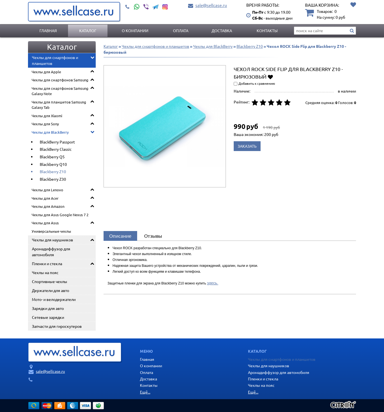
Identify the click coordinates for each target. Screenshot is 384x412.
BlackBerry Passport (57, 141)
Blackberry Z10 (53, 171)
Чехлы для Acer (45, 198)
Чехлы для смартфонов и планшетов (55, 60)
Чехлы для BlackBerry (50, 132)
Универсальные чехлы (51, 231)
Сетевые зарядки (48, 317)
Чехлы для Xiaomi (47, 115)
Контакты (267, 30)
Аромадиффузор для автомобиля (51, 251)
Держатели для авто (50, 290)
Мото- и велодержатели (54, 299)
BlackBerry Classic (56, 149)
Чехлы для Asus (45, 222)
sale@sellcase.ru (211, 5)
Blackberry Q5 (52, 156)
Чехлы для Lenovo (47, 189)
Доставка (222, 30)
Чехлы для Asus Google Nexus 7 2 (60, 214)
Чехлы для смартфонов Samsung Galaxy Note (60, 91)
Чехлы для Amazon (48, 206)
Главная (48, 30)
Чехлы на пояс (45, 272)
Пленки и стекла (47, 263)
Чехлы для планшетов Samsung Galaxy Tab (59, 105)
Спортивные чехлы (49, 281)
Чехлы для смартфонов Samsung (60, 79)
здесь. (212, 283)
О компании (135, 30)
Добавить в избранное (270, 76)
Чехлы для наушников (52, 239)
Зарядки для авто (48, 308)
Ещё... (145, 391)
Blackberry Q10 (53, 164)
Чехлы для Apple (46, 71)
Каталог (87, 30)
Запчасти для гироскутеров (57, 326)
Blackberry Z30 (53, 179)
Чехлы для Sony (45, 123)
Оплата (180, 30)
